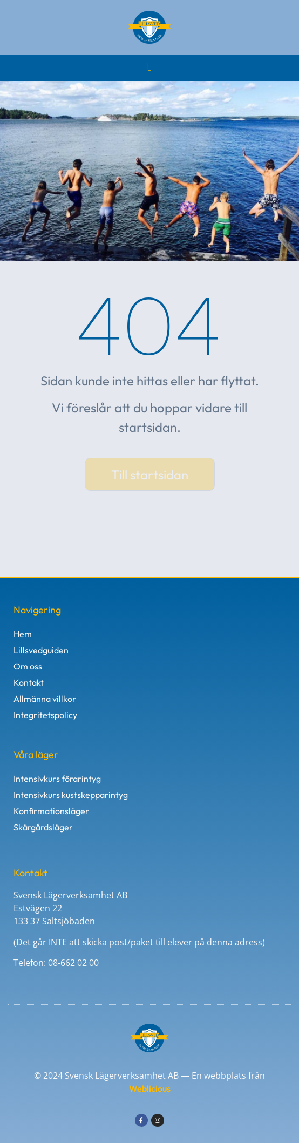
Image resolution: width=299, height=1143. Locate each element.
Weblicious (150, 1088)
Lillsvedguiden (41, 650)
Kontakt (28, 682)
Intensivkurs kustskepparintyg (70, 794)
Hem (22, 633)
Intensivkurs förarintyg (57, 778)
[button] (149, 67)
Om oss (27, 666)
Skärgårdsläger (43, 827)
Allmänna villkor (44, 698)
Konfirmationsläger (51, 811)
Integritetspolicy (45, 714)
